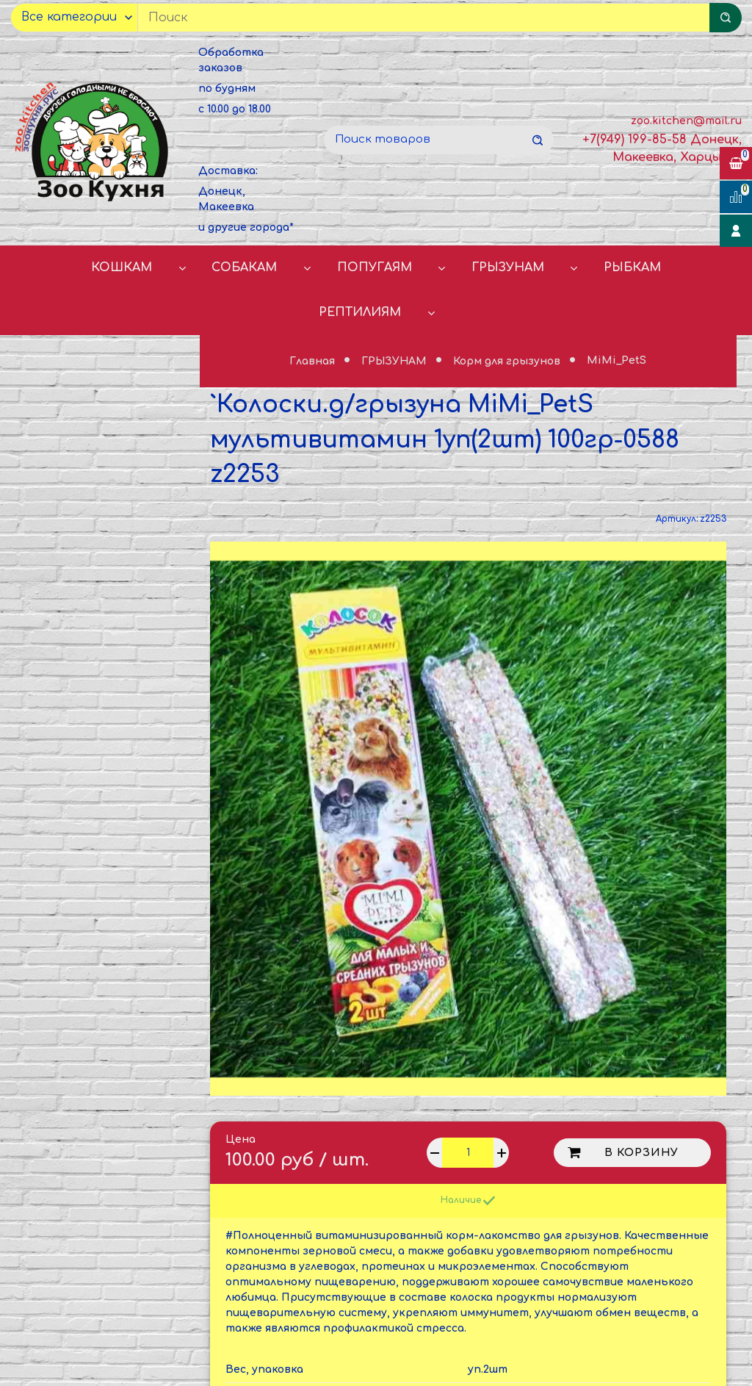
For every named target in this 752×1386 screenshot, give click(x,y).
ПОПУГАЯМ (374, 267)
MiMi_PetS (616, 361)
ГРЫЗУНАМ (507, 267)
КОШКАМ (121, 267)
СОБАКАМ (244, 267)
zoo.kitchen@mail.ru (686, 120)
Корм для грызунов (508, 361)
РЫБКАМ (632, 267)
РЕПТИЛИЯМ (360, 312)
